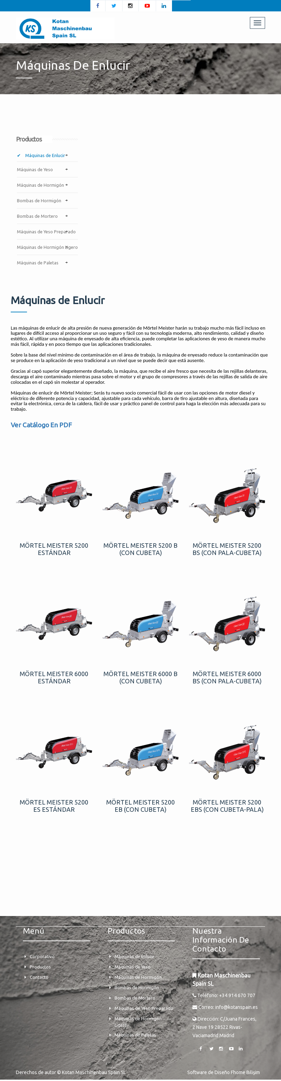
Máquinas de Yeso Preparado (46, 232)
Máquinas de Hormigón (40, 186)
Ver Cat (22, 426)
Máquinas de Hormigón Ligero (47, 248)
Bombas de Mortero (37, 217)
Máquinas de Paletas (37, 263)
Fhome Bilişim (245, 1074)
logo (42, 426)
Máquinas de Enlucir (44, 156)
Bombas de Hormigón (39, 201)
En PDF (61, 426)
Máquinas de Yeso (35, 170)
